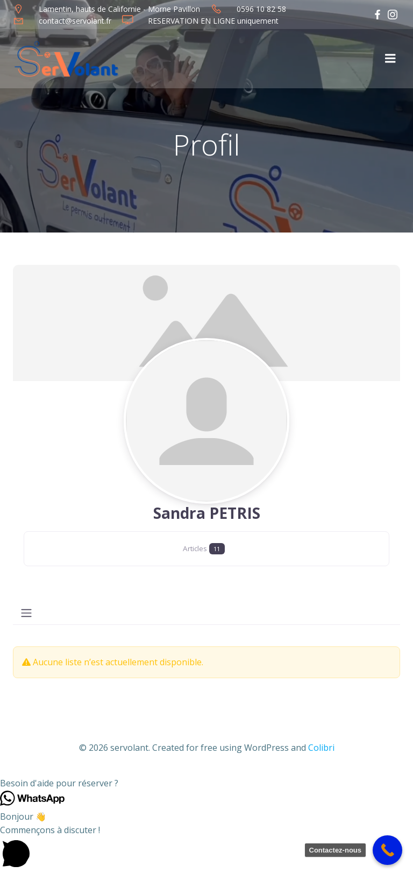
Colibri (321, 747)
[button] (206, 783)
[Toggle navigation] (26, 613)
